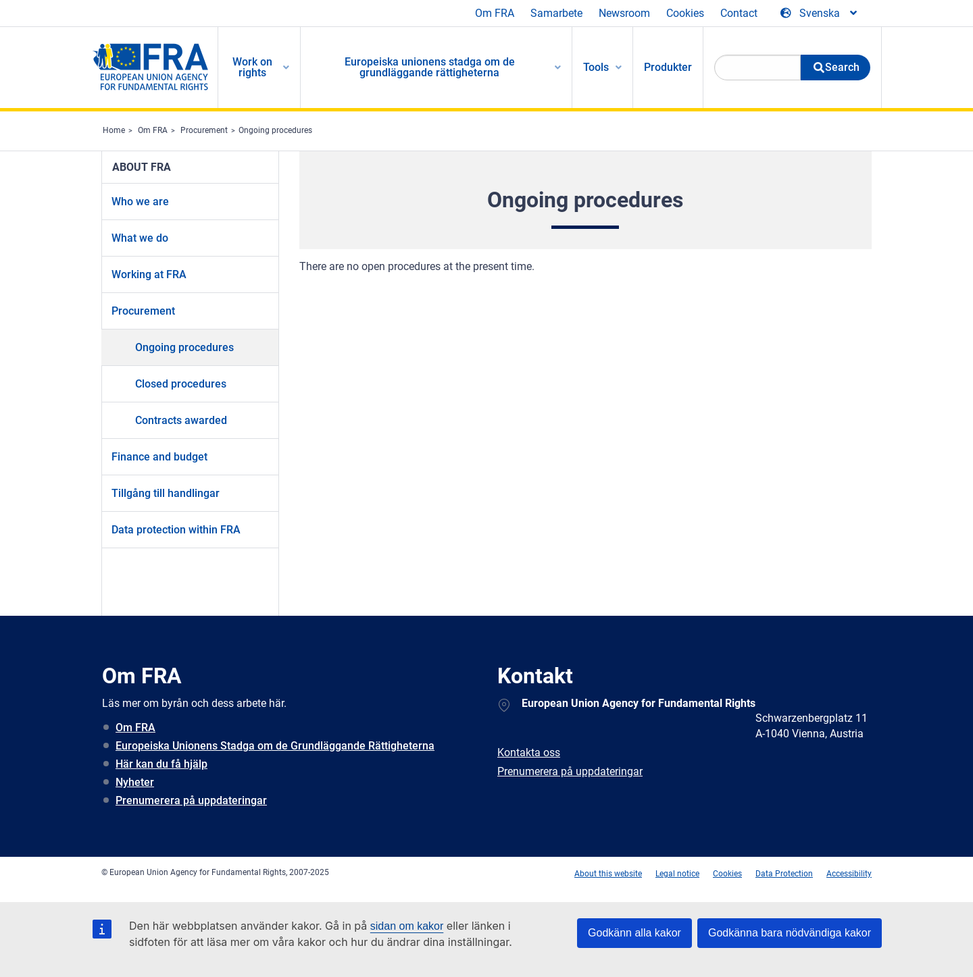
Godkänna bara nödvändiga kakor (789, 933)
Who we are (140, 201)
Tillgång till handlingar (165, 493)
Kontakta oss (528, 752)
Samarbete (556, 13)
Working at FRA (148, 274)
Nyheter (135, 782)
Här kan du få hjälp (161, 764)
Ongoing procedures (275, 130)
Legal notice (677, 873)
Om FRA (494, 13)
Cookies (685, 13)
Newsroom (624, 13)
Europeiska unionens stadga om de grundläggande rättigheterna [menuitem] (430, 67)
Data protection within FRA (176, 529)
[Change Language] (819, 13)
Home (114, 130)
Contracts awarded (181, 420)
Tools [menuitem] (596, 67)
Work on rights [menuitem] (252, 67)
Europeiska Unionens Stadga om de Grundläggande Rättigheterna (275, 745)
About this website (608, 873)
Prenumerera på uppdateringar (191, 800)
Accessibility (849, 873)
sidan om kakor (407, 926)
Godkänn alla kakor (634, 933)
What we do (139, 238)
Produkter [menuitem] (668, 67)
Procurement (204, 130)
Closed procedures (180, 383)
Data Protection (784, 873)
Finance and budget (159, 456)
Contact (738, 13)
